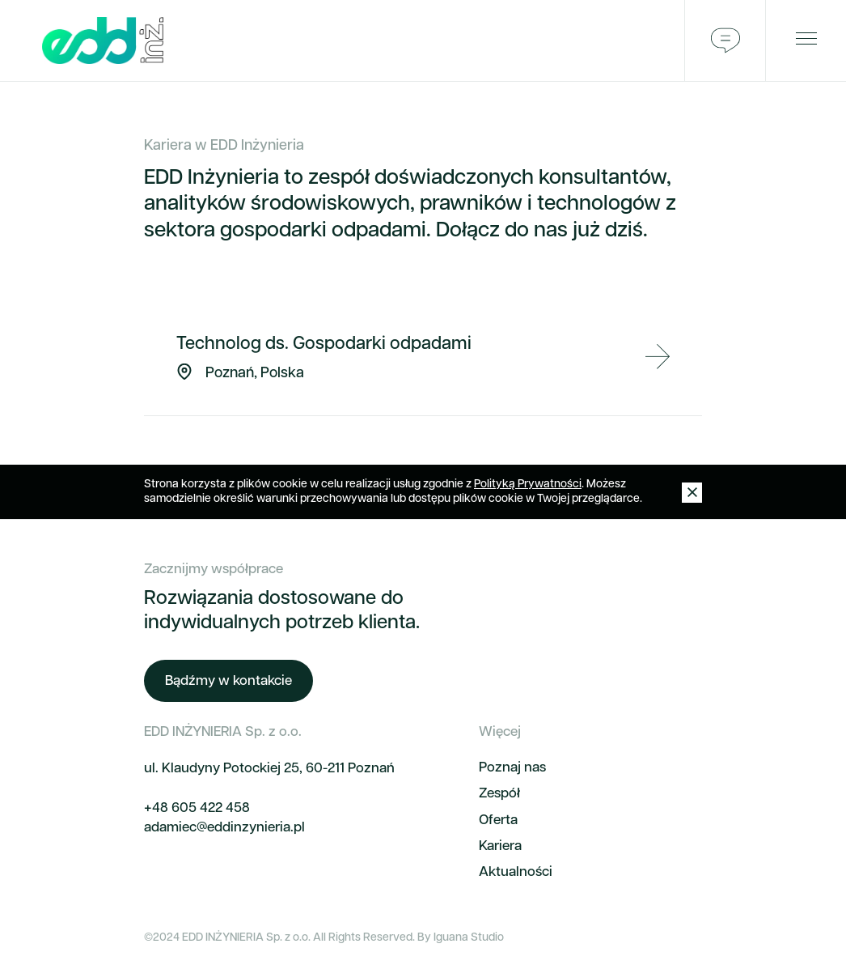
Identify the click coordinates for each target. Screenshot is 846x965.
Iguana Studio (469, 938)
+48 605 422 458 (197, 808)
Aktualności (515, 872)
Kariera (500, 846)
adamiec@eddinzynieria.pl (224, 828)
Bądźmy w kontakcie (228, 681)
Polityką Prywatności (528, 484)
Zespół (499, 794)
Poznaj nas (512, 768)
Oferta (498, 820)
